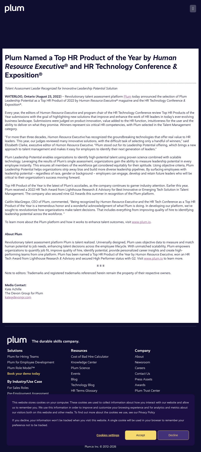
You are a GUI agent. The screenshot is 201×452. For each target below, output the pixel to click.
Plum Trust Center (147, 390)
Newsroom (142, 362)
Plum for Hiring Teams (23, 356)
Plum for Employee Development (30, 362)
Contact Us (142, 373)
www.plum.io (141, 222)
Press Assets (143, 379)
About (139, 356)
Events (75, 373)
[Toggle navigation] (193, 8)
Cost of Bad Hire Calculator (90, 356)
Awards (140, 385)
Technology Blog (83, 385)
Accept (140, 435)
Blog (74, 379)
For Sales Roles (18, 388)
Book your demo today (23, 373)
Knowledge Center (84, 362)
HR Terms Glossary (84, 390)
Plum (127, 96)
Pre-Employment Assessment (28, 393)
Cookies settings (108, 435)
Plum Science (80, 368)
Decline (173, 435)
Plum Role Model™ (21, 368)
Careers (140, 368)
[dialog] (100, 420)
